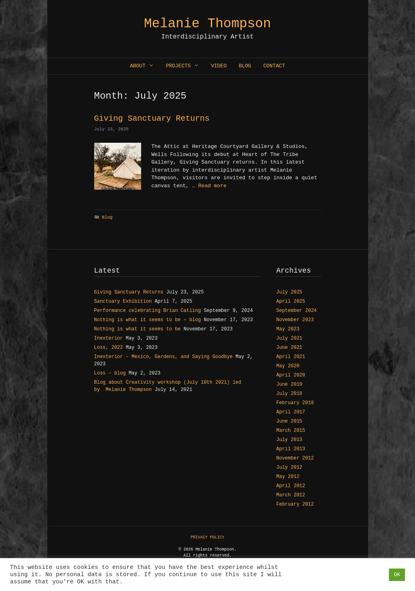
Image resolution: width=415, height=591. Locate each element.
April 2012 (290, 486)
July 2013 (289, 440)
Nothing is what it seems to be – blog (147, 320)
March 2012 (290, 495)
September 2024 (296, 311)
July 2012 (289, 467)
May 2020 (288, 366)
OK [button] (397, 575)
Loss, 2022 (108, 347)
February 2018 (295, 403)
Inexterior (108, 338)
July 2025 (289, 292)
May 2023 (288, 329)
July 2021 (289, 338)
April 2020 (290, 375)
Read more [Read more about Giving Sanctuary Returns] (212, 186)
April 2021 (290, 357)
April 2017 (290, 412)
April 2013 (290, 449)
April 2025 (290, 301)
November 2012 (295, 458)
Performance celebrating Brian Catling (147, 311)
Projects (185, 66)
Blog (245, 66)
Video (219, 66)
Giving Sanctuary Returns (152, 118)
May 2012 (288, 477)
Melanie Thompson (207, 23)
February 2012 (295, 504)
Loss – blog (110, 373)
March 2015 (290, 430)
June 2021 (289, 347)
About (145, 66)
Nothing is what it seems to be (137, 329)
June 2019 (289, 384)
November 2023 (295, 320)
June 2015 (289, 421)
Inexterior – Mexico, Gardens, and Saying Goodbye (163, 357)
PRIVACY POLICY (207, 537)
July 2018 (289, 394)
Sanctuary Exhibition (123, 301)
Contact (274, 66)
